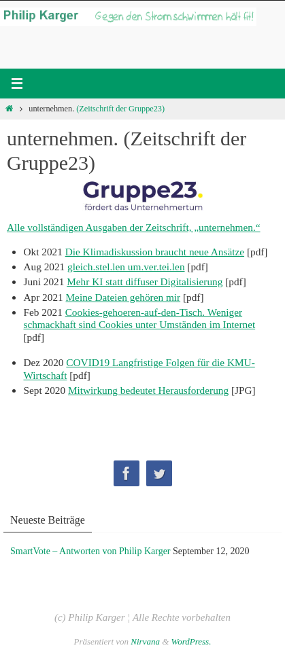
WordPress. (191, 641)
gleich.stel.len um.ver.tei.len (125, 266)
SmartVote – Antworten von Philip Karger (90, 551)
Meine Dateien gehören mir (123, 297)
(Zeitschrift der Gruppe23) (120, 108)
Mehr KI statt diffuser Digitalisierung (144, 281)
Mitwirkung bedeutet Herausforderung (148, 390)
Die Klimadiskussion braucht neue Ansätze (154, 251)
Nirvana (145, 641)
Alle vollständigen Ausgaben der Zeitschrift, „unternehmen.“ (134, 227)
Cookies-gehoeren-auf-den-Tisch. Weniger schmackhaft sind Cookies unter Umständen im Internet (139, 318)
